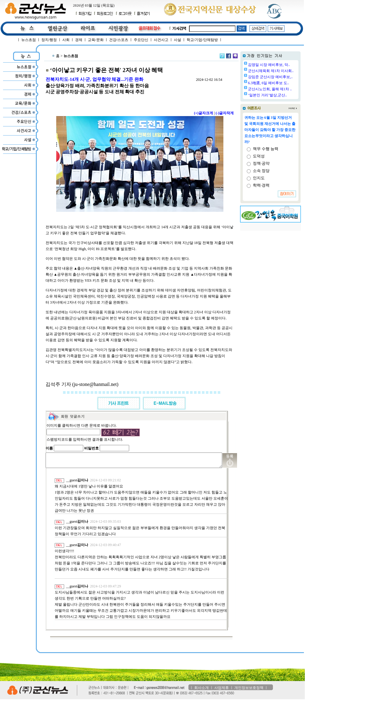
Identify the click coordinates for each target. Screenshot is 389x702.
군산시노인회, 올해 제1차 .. (285, 89)
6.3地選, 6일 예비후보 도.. (284, 83)
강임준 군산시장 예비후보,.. (285, 77)
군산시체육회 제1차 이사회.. (286, 71)
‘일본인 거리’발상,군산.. (282, 95)
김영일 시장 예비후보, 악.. (284, 65)
